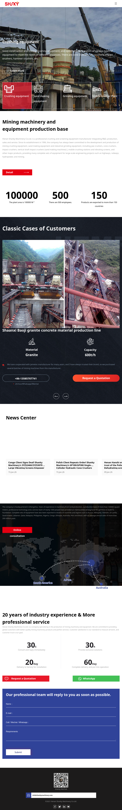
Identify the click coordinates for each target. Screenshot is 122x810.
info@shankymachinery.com (42, 795)
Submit (18, 752)
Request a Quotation (96, 378)
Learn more (17, 70)
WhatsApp (89, 678)
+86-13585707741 (26, 378)
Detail (9, 172)
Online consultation (17, 530)
